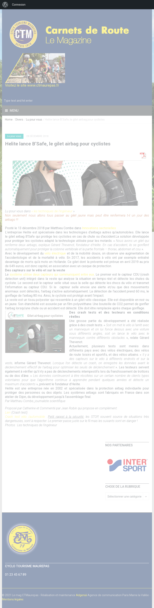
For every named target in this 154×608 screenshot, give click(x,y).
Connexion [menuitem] (18, 4)
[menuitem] (5, 4)
